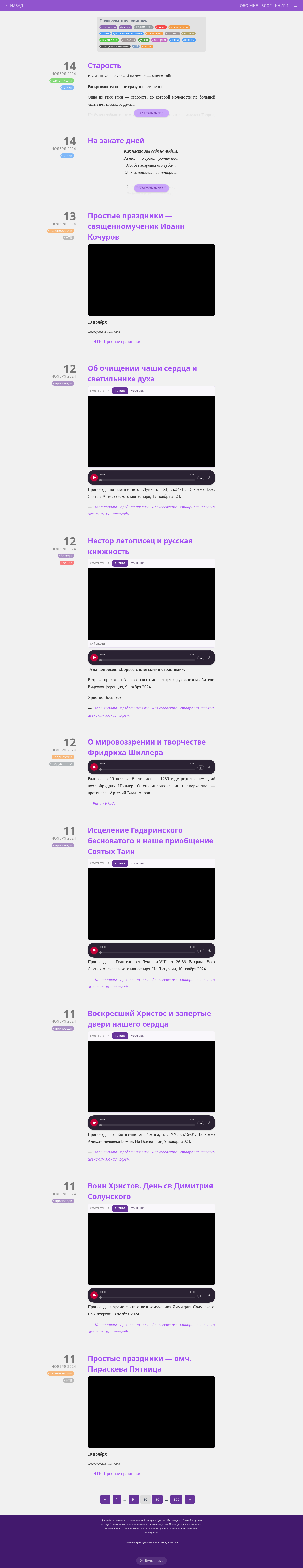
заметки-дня (110, 40)
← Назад (14, 5)
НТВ (69, 238)
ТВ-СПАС (173, 33)
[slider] (147, 480)
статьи (147, 46)
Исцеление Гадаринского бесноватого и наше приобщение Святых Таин (151, 840)
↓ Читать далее (151, 113)
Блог (266, 5)
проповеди (109, 27)
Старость (104, 65)
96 (157, 1499)
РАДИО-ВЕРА (144, 27)
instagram (159, 40)
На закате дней (116, 140)
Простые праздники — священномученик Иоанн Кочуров (136, 226)
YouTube (137, 390)
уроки (144, 40)
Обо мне (249, 5)
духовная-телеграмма (128, 33)
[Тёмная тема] (151, 1561)
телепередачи (180, 27)
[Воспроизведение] (94, 477)
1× (201, 478)
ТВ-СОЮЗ (129, 40)
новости (189, 40)
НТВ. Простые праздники (116, 341)
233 (177, 1499)
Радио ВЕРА (104, 803)
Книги (281, 5)
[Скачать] (210, 478)
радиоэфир (155, 33)
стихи (105, 33)
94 (134, 1499)
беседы (126, 27)
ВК (136, 46)
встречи (189, 33)
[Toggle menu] (296, 5)
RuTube (120, 390)
